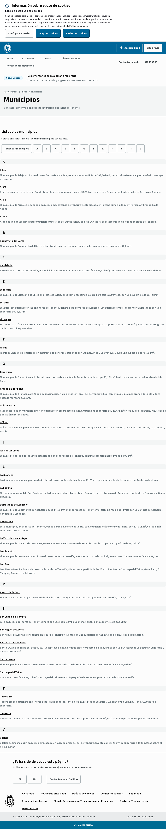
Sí (20, 779)
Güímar (4, 422)
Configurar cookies (19, 33)
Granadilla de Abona (11, 389)
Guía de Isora (7, 405)
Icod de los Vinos (9, 450)
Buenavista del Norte (12, 241)
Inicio (24, 91)
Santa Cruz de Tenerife (13, 642)
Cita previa (153, 48)
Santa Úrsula (7, 659)
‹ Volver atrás (10, 91)
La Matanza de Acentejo (14, 505)
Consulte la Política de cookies (73, 26)
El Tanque (5, 319)
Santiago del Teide (11, 672)
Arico (3, 200)
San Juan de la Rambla (13, 617)
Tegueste (5, 713)
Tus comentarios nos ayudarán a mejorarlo (51, 76)
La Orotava (6, 521)
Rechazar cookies (76, 33)
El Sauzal (5, 302)
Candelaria (6, 265)
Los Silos (5, 564)
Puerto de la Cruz (10, 592)
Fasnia (3, 347)
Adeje (3, 170)
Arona (3, 216)
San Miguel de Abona (12, 629)
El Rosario (5, 290)
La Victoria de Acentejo (13, 538)
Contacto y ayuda (129, 62)
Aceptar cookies (48, 33)
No (34, 779)
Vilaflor (4, 738)
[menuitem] (10, 58)
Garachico (6, 372)
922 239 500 (150, 62)
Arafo (3, 187)
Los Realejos (7, 551)
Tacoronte (6, 696)
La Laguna (6, 488)
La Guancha (6, 475)
